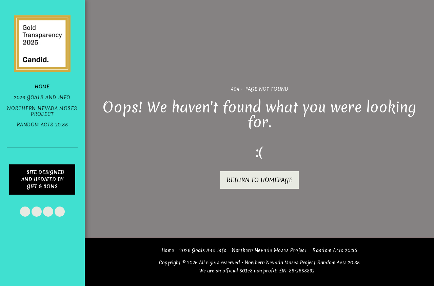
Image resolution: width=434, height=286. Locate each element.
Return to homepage (259, 180)
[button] (25, 212)
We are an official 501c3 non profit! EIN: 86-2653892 (257, 270)
